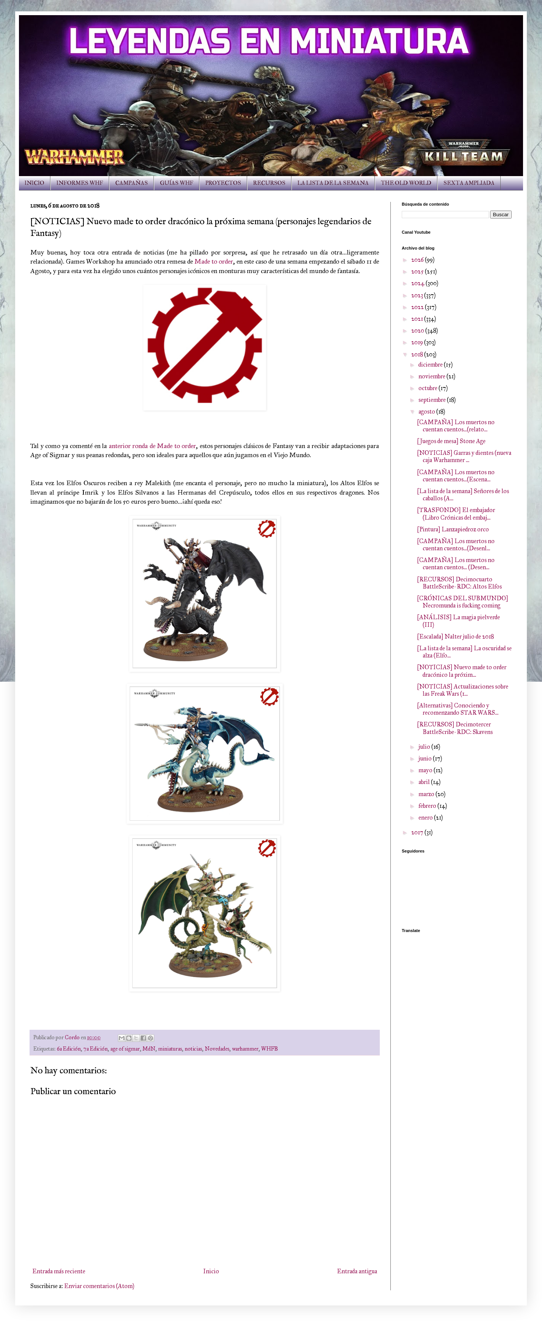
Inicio (211, 1271)
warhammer (245, 1048)
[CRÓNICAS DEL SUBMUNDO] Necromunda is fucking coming (462, 602)
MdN (149, 1048)
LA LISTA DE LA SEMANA (333, 183)
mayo (426, 770)
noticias (193, 1048)
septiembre (432, 399)
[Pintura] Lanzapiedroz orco (453, 529)
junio (425, 758)
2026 (418, 259)
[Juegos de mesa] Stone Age (451, 441)
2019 (417, 342)
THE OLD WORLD (406, 183)
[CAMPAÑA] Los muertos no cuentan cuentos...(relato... (456, 425)
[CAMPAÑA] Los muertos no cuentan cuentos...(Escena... (456, 475)
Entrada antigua (357, 1271)
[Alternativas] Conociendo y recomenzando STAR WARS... (457, 709)
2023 (417, 295)
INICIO (34, 183)
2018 (417, 354)
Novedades (217, 1048)
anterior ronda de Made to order (152, 446)
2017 (418, 832)
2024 (418, 283)
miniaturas (170, 1048)
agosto (427, 411)
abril (424, 781)
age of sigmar (125, 1048)
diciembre (431, 364)
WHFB (269, 1048)
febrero (427, 805)
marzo (426, 794)
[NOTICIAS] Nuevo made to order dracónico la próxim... (461, 671)
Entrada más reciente (58, 1271)
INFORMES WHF (79, 183)
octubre (428, 388)
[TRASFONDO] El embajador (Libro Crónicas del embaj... (456, 513)
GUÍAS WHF (176, 183)
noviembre (432, 376)
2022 (418, 307)
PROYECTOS (223, 183)
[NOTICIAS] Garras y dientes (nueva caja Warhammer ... (464, 456)
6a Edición (69, 1048)
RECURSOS (269, 183)
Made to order (213, 261)
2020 (418, 330)
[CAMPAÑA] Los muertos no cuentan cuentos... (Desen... (456, 563)
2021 (417, 318)
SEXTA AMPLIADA (469, 183)
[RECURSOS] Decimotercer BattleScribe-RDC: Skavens (455, 728)
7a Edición (95, 1048)
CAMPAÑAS (131, 183)
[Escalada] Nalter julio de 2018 (455, 636)
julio (424, 746)
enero (426, 817)
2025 (418, 271)
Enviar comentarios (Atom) (99, 1286)
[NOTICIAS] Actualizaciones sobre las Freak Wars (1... (462, 690)
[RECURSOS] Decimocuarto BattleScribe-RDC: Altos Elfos (459, 583)
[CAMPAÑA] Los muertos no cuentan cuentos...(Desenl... (456, 544)
